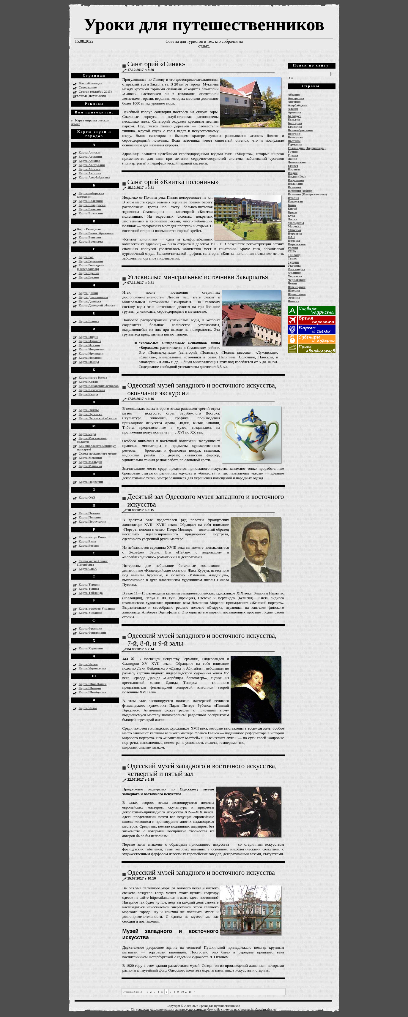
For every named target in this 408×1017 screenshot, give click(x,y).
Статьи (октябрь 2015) (95, 91)
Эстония (294, 297)
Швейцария (297, 287)
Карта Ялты (88, 708)
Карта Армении (90, 156)
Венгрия (294, 133)
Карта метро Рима (92, 537)
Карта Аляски (89, 152)
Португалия (297, 244)
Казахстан (295, 201)
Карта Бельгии (90, 209)
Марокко (295, 226)
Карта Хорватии (91, 648)
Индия (293, 173)
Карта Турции (89, 584)
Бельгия (294, 119)
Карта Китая (88, 381)
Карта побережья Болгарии (90, 194)
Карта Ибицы (89, 361)
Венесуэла (295, 137)
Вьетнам (294, 141)
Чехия (292, 283)
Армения (294, 112)
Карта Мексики (90, 457)
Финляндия (296, 269)
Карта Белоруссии (92, 205)
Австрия (294, 101)
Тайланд (294, 255)
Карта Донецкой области (97, 305)
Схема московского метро (98, 453)
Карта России (89, 545)
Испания (294, 187)
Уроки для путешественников (204, 24)
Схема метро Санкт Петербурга (92, 562)
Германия (295, 144)
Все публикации (91, 83)
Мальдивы (296, 222)
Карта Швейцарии (92, 692)
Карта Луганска (91, 414)
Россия (293, 247)
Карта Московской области (92, 439)
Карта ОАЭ (87, 497)
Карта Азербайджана (94, 177)
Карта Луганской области (98, 418)
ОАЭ (291, 237)
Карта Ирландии (91, 353)
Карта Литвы (89, 410)
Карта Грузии (89, 277)
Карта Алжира (89, 160)
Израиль (294, 169)
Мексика (294, 230)
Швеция (294, 290)
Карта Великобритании (96, 233)
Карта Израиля (90, 341)
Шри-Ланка (297, 294)
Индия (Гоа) (297, 176)
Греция (293, 151)
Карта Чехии (88, 664)
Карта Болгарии (91, 201)
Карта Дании (88, 293)
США (292, 251)
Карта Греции (89, 273)
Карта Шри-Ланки (93, 684)
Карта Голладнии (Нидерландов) (91, 267)
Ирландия (295, 183)
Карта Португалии (92, 521)
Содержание (88, 87)
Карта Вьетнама (91, 241)
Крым (292, 212)
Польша (294, 240)
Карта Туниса (89, 588)
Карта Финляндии (92, 632)
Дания (292, 158)
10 (182, 991)
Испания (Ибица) (301, 190)
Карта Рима (87, 541)
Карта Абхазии (90, 169)
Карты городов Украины (97, 608)
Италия (293, 198)
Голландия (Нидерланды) (307, 148)
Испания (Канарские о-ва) (307, 194)
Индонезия (296, 180)
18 (190, 991)
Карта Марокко (90, 466)
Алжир (293, 108)
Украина (294, 265)
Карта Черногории (92, 668)
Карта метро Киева (93, 377)
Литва (292, 219)
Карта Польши (90, 517)
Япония (293, 301)
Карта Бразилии (91, 213)
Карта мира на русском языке (90, 122)
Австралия (296, 98)
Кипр (292, 205)
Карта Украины (90, 612)
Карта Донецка (90, 301)
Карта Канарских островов (99, 385)
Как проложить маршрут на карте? (96, 447)
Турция (293, 262)
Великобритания (300, 130)
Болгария (295, 123)
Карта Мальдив (90, 462)
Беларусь (295, 116)
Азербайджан (298, 105)
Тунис (292, 258)
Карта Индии (88, 337)
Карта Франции (91, 628)
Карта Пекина (89, 513)
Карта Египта (89, 321)
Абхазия (294, 94)
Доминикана (297, 162)
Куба (291, 215)
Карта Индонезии (92, 349)
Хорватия (295, 276)
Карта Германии (91, 261)
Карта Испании (90, 357)
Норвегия (295, 233)
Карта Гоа (86, 257)
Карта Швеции (90, 688)
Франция (295, 272)
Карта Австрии (90, 173)
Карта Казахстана (92, 390)
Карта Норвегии (91, 481)
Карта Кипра (88, 394)
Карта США (88, 568)
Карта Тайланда (91, 592)
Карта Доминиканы (93, 297)
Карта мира (87, 434)
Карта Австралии (92, 165)
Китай (292, 208)
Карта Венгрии (90, 237)
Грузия (293, 155)
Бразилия (295, 126)
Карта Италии (89, 345)
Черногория (297, 279)
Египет (293, 165)
